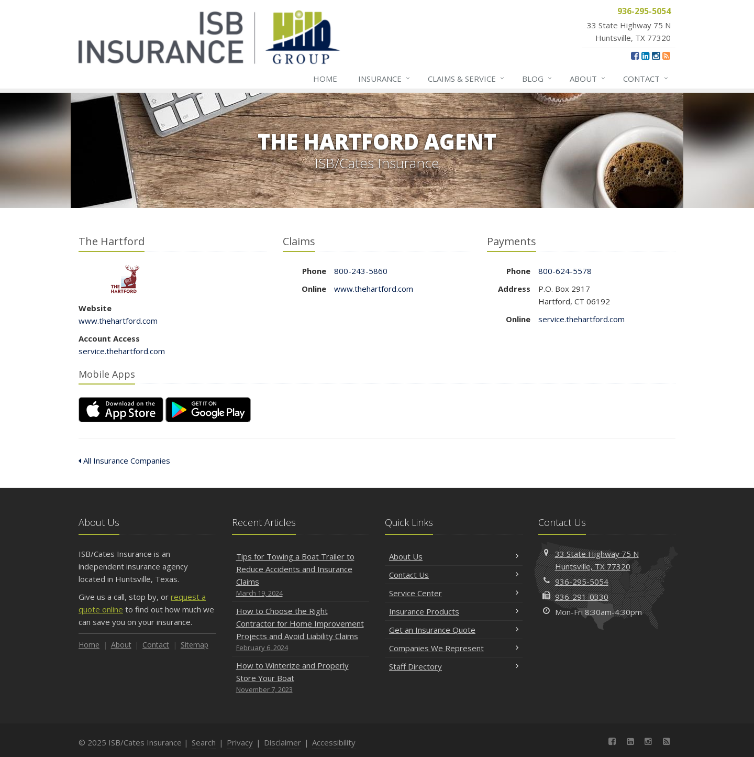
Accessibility (334, 742)
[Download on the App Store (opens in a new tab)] (121, 409)
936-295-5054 (581, 581)
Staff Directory (453, 666)
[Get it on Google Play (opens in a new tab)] (208, 409)
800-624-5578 (565, 271)
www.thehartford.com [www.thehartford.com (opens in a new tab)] (118, 320)
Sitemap (194, 645)
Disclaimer (282, 742)
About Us (453, 556)
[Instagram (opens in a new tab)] (656, 55)
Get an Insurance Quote (453, 629)
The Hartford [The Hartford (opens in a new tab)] (125, 279)
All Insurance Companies (124, 460)
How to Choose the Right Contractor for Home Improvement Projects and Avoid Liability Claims (300, 629)
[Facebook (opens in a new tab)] (635, 55)
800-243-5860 (360, 271)
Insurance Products (453, 611)
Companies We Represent (453, 648)
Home (325, 78)
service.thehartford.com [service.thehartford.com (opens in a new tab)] (122, 351)
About (588, 78)
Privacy (240, 742)
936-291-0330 (581, 596)
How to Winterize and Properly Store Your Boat (300, 677)
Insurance (384, 78)
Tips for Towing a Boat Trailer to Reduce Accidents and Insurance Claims (300, 575)
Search (204, 742)
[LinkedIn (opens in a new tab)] (645, 55)
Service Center (453, 593)
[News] (666, 55)
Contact (646, 78)
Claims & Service (466, 78)
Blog (537, 78)
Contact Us (453, 574)
